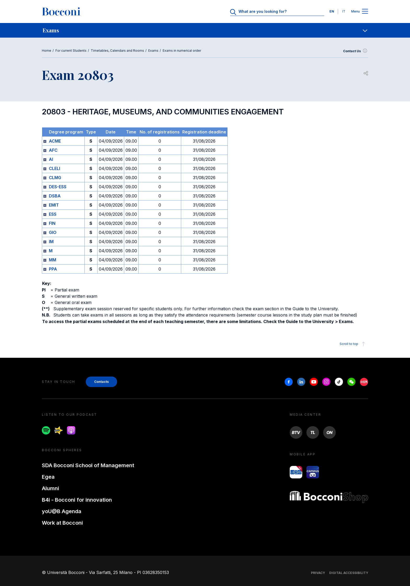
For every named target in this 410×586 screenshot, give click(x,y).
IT (343, 11)
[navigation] (205, 30)
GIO (52, 232)
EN (331, 11)
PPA (53, 269)
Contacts (101, 382)
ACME (55, 141)
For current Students (71, 50)
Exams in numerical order (182, 50)
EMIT (54, 205)
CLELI (54, 168)
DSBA (55, 195)
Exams (153, 50)
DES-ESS (57, 186)
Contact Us (355, 51)
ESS (52, 214)
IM (51, 241)
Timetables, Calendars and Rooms (117, 50)
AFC (53, 150)
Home (46, 50)
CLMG (55, 177)
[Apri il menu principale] (365, 11)
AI (51, 159)
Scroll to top (353, 344)
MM (52, 259)
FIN (52, 223)
